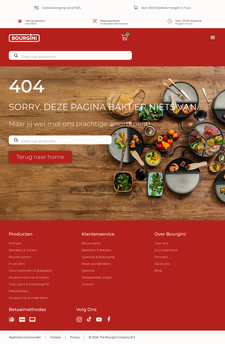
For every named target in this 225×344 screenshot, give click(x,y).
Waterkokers (18, 291)
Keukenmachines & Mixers (29, 277)
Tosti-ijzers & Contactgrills (29, 284)
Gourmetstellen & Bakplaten (30, 271)
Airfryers (15, 243)
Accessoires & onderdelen (28, 298)
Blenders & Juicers (23, 250)
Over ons (161, 243)
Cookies (55, 337)
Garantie (88, 271)
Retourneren (91, 243)
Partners (161, 257)
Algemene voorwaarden (25, 337)
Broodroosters (20, 257)
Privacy (75, 337)
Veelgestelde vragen (97, 277)
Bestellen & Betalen (96, 250)
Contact (88, 284)
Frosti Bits (17, 264)
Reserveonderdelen (96, 264)
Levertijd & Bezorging (98, 257)
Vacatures (162, 264)
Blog (158, 271)
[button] (212, 37)
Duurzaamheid (165, 250)
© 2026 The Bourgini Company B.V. (112, 337)
